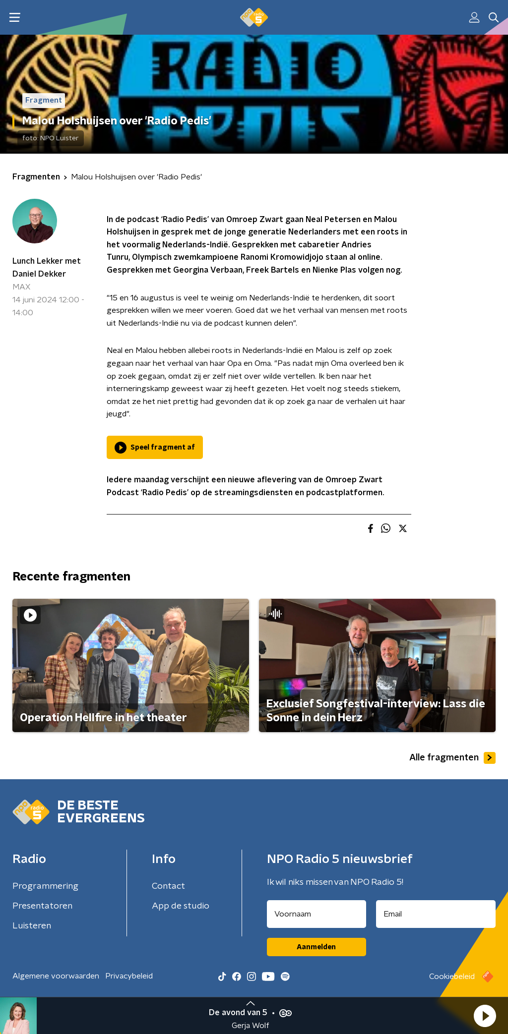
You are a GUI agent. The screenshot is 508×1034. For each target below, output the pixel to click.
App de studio (180, 906)
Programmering (45, 886)
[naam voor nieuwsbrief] (316, 914)
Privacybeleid (129, 976)
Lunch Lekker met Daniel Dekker (46, 267)
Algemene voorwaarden (55, 976)
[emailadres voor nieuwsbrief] (436, 914)
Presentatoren (42, 906)
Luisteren (31, 925)
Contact (168, 886)
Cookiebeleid (452, 976)
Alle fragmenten (452, 758)
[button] (485, 1016)
